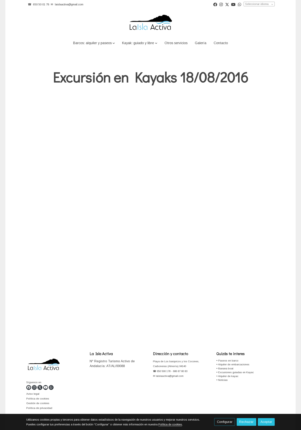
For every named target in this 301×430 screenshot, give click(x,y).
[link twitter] (227, 4)
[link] (150, 23)
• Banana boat (224, 368)
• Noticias (222, 380)
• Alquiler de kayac (227, 376)
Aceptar (266, 422)
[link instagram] (221, 4)
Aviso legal (32, 393)
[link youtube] (233, 4)
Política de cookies (37, 398)
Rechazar (246, 422)
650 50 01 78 (41, 4)
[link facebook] (215, 4)
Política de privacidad (39, 408)
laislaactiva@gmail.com (69, 4)
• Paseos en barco (227, 360)
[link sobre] (55, 365)
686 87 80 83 (180, 371)
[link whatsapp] (239, 4)
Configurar (224, 422)
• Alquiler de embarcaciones (232, 364)
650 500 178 (163, 371)
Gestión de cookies (37, 403)
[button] (94, 43)
